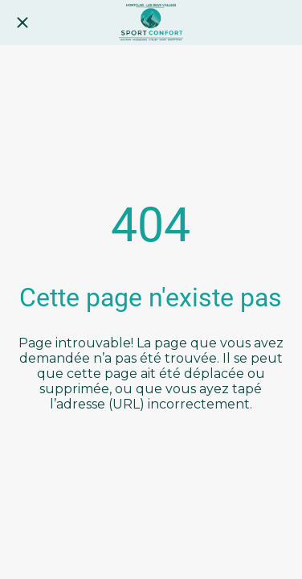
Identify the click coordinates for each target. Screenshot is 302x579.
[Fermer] (22, 22)
